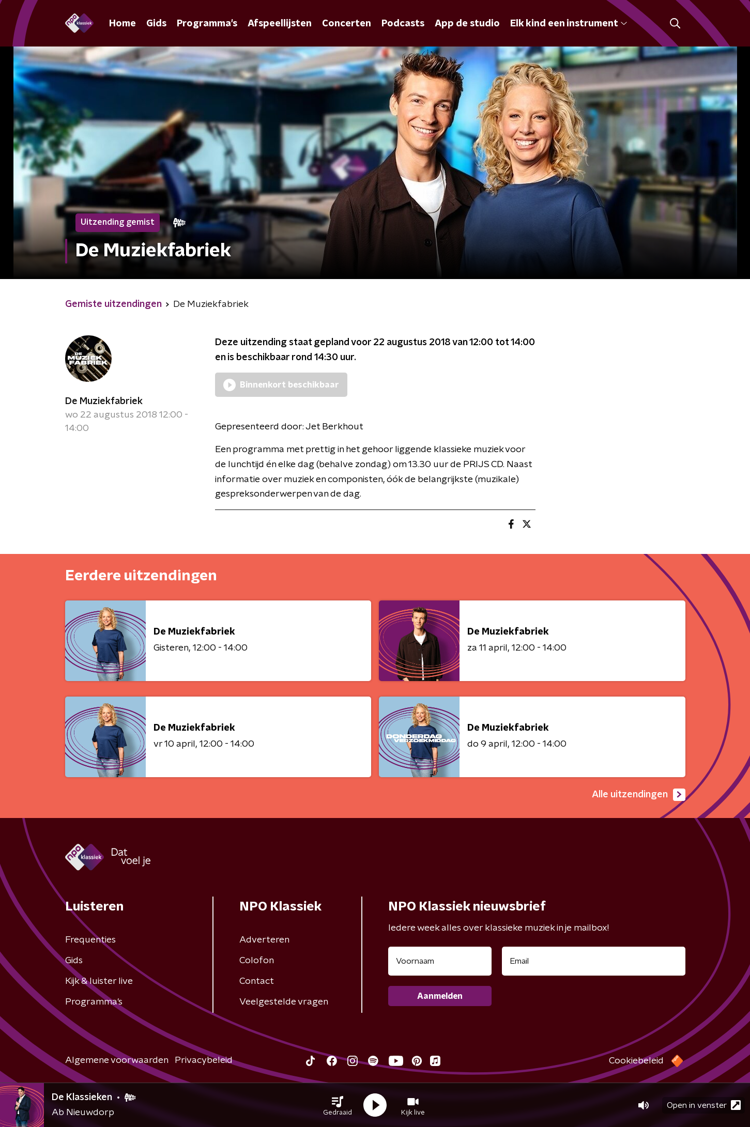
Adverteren (264, 940)
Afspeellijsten (280, 23)
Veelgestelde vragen (283, 1002)
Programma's (207, 23)
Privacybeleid (204, 1060)
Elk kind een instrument (568, 23)
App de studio (467, 23)
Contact (256, 981)
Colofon (256, 960)
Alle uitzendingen (638, 795)
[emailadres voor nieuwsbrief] (593, 961)
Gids (156, 23)
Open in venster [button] (704, 1105)
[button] (337, 1105)
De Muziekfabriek (104, 401)
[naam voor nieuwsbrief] (440, 961)
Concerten (346, 23)
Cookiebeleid (636, 1061)
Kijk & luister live (99, 981)
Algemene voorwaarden (117, 1060)
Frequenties (90, 940)
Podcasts (402, 23)
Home (122, 23)
